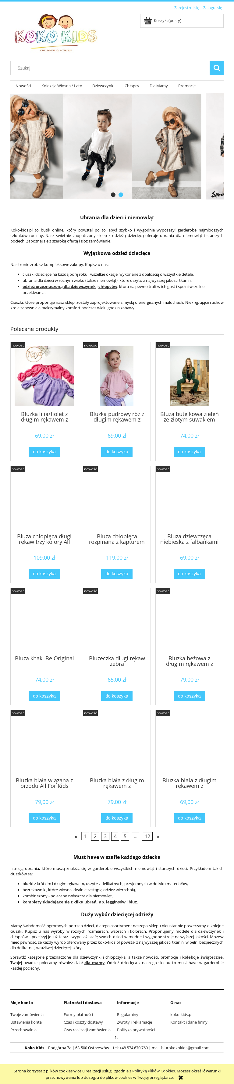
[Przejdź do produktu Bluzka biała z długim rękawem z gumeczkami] (117, 743)
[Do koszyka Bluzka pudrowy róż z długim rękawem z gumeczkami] (116, 452)
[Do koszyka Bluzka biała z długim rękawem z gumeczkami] (116, 818)
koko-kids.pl (181, 1014)
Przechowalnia (23, 1029)
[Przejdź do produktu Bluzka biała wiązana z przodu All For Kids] (44, 743)
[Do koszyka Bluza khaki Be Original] (44, 696)
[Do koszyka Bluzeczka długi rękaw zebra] (116, 696)
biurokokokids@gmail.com (185, 1047)
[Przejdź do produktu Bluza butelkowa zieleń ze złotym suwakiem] (189, 376)
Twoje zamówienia (27, 1014)
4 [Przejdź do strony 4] (115, 836)
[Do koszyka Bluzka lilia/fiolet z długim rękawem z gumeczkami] (44, 452)
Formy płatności (78, 1014)
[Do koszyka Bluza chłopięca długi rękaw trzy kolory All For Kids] (44, 574)
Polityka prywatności (136, 1029)
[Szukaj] (217, 68)
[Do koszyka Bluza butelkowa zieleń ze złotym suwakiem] (189, 452)
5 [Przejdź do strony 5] (125, 836)
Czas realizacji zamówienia (87, 1029)
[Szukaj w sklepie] (111, 68)
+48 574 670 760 (133, 1047)
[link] (117, 145)
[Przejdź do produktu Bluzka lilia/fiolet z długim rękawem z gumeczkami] (44, 376)
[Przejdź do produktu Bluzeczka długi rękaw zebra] (117, 621)
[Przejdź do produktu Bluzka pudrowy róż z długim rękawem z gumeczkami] (117, 376)
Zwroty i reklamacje (134, 1022)
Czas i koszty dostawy (83, 1022)
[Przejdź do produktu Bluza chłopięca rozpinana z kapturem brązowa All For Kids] (117, 499)
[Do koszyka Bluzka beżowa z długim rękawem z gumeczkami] (189, 696)
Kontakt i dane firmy (188, 1022)
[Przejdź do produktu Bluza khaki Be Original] (44, 621)
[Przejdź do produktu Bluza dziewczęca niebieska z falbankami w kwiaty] (189, 499)
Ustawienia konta (26, 1022)
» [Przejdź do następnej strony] (158, 836)
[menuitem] (23, 86)
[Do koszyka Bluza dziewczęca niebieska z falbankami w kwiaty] (189, 574)
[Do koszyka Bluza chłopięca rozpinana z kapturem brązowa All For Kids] (116, 574)
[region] (117, 145)
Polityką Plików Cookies (153, 1071)
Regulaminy (127, 1014)
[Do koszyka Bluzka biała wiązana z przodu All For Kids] (44, 818)
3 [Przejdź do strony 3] (105, 836)
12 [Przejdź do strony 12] (147, 836)
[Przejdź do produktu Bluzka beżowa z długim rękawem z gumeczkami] (189, 621)
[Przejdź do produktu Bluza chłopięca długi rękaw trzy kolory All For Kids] (44, 499)
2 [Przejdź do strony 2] (95, 836)
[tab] (113, 194)
